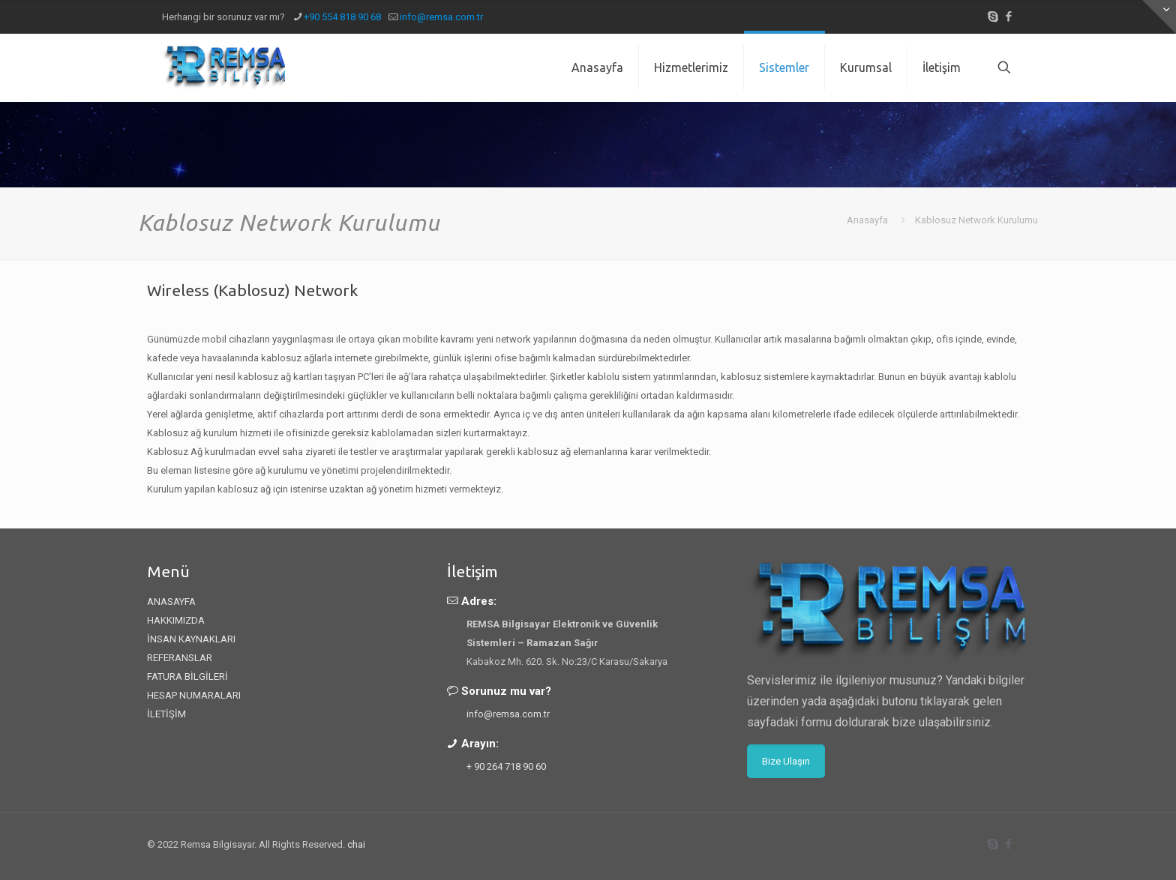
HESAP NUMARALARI (194, 695)
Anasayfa (867, 220)
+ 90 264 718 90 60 (506, 766)
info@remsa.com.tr (508, 714)
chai (356, 844)
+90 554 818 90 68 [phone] (342, 16)
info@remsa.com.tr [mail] (441, 16)
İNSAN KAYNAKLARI (191, 639)
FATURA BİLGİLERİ (187, 676)
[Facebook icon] (1008, 16)
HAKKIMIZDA (176, 620)
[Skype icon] (992, 16)
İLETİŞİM (166, 714)
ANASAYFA (171, 601)
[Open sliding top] (1159, 17)
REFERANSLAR (179, 657)
